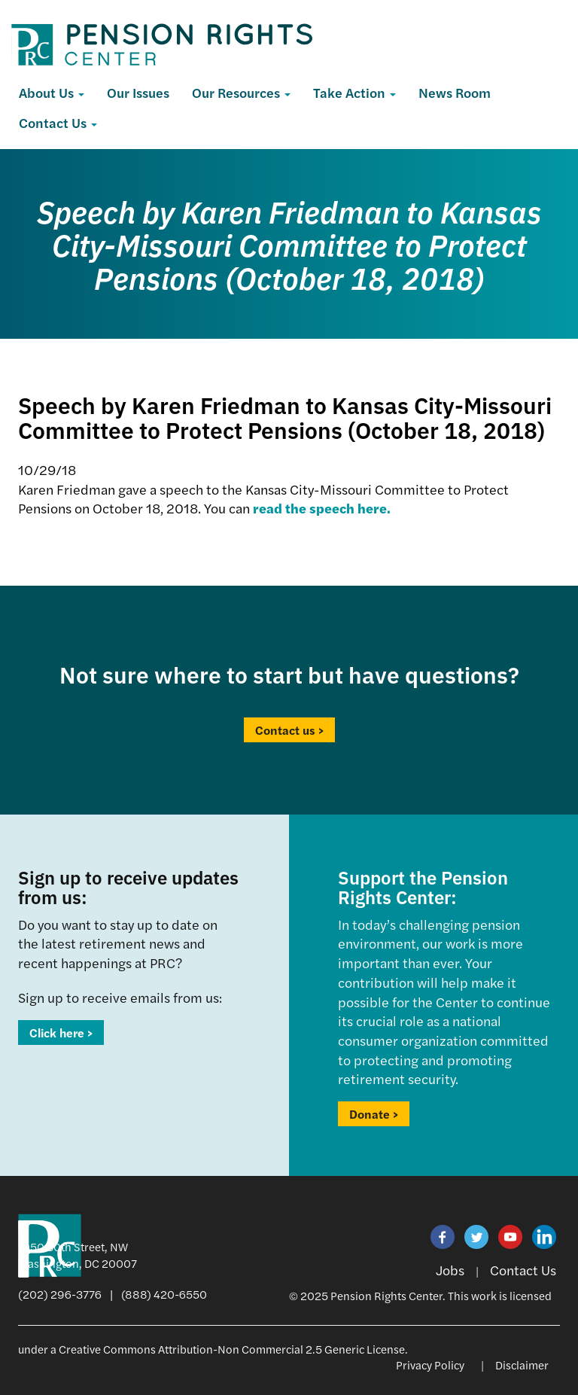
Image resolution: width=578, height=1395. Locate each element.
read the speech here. (322, 507)
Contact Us (58, 122)
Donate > (373, 1113)
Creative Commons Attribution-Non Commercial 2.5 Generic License (232, 1349)
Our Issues (138, 92)
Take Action (354, 92)
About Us (51, 92)
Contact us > (289, 730)
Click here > (61, 1032)
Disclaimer (522, 1364)
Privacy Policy (430, 1364)
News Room (454, 92)
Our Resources (241, 92)
